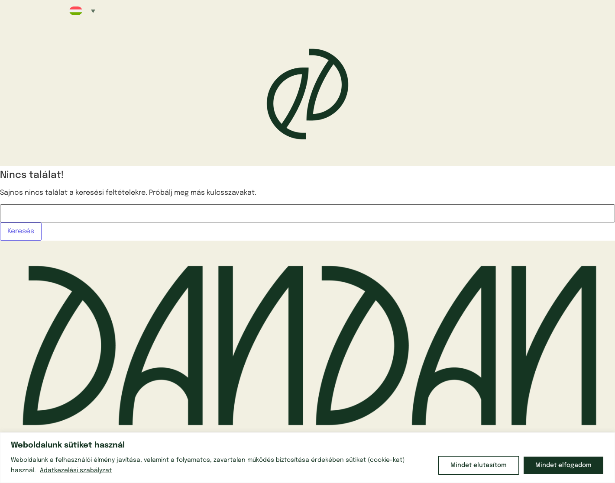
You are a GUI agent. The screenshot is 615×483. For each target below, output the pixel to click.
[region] (307, 457)
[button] (82, 10)
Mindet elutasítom (478, 465)
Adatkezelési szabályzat (76, 470)
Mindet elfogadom (563, 465)
